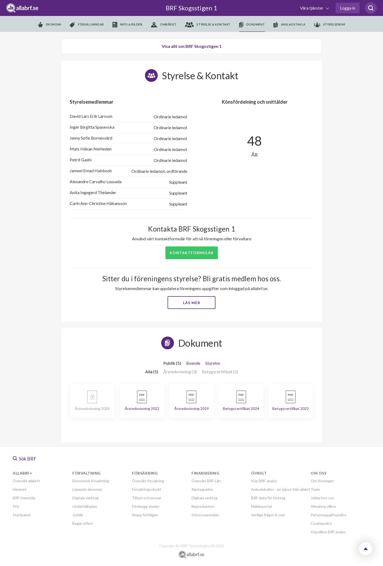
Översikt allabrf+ (27, 481)
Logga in (347, 7)
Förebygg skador (146, 506)
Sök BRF (24, 459)
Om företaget (322, 481)
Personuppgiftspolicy (328, 515)
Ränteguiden (202, 489)
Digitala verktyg (85, 498)
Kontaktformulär (192, 252)
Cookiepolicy (321, 523)
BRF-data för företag (268, 498)
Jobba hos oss (322, 498)
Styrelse (212, 363)
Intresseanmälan (205, 515)
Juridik (77, 515)
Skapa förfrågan (145, 515)
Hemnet (19, 489)
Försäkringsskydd (146, 489)
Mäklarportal (261, 506)
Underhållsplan (84, 506)
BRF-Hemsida (24, 498)
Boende (193, 363)
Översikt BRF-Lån (206, 481)
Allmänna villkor (323, 506)
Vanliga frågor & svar (268, 515)
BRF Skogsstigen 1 (191, 8)
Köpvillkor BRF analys (328, 532)
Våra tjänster (312, 7)
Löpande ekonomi (87, 489)
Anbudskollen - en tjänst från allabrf (280, 489)
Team (315, 489)
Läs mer (191, 302)
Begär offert (82, 523)
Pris (16, 506)
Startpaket (22, 515)
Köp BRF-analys (264, 481)
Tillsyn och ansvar (146, 498)
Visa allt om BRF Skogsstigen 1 (192, 46)
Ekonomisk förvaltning (90, 481)
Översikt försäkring (148, 481)
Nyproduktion (203, 506)
